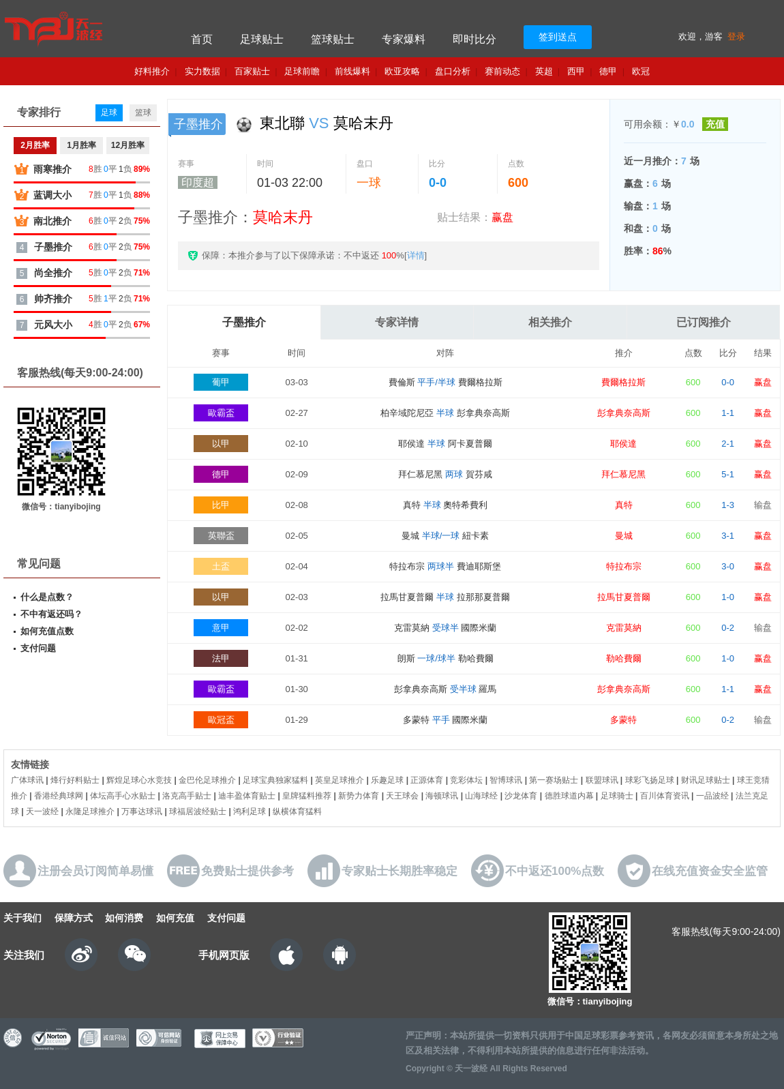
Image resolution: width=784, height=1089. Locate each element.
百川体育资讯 (664, 796)
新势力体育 (358, 796)
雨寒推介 (52, 169)
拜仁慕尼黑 (623, 474)
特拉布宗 (624, 566)
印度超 (197, 182)
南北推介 (52, 220)
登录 (736, 36)
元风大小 (53, 324)
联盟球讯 (602, 780)
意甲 (221, 628)
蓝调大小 (52, 195)
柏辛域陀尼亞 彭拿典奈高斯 (444, 413)
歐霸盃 (221, 413)
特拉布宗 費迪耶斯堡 (444, 566)
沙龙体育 (520, 796)
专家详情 (397, 322)
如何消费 (124, 917)
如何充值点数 (47, 631)
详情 (416, 255)
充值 (715, 124)
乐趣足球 (387, 780)
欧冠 (641, 71)
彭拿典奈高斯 (623, 413)
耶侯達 (623, 443)
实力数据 (202, 71)
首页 (202, 39)
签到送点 (558, 36)
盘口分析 (452, 71)
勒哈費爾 (624, 658)
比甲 (221, 505)
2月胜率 (35, 145)
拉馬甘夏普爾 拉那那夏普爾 (444, 597)
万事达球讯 (141, 811)
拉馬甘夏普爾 (623, 597)
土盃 (221, 566)
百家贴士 (252, 71)
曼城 (624, 536)
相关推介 (550, 322)
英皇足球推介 (339, 780)
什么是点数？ (47, 597)
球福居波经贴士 (197, 811)
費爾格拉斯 (623, 382)
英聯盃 (221, 536)
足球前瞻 (302, 71)
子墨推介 (244, 322)
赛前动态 (502, 71)
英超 (544, 71)
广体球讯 (27, 780)
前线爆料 (352, 71)
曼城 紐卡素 (445, 536)
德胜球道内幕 (569, 796)
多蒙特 (623, 720)
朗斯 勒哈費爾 (445, 658)
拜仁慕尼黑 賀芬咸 (445, 474)
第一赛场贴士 (553, 780)
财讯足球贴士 (705, 780)
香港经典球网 (58, 796)
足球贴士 (262, 39)
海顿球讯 (441, 796)
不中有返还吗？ (51, 614)
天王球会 (402, 796)
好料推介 (152, 71)
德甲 (608, 71)
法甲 (221, 658)
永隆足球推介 (90, 811)
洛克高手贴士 (186, 796)
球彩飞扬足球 (649, 780)
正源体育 (426, 780)
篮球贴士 (333, 39)
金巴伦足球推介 (207, 780)
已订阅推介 (703, 322)
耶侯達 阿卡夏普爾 (445, 443)
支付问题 (38, 648)
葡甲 (221, 382)
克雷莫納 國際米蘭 (445, 628)
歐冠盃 (221, 720)
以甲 (221, 443)
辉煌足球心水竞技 (139, 780)
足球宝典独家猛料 (275, 780)
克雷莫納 (624, 628)
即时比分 (474, 39)
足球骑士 (617, 796)
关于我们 (22, 917)
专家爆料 (403, 39)
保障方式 (74, 917)
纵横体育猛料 (297, 811)
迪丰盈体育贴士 (246, 796)
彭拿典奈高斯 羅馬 (445, 689)
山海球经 (481, 796)
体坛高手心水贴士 (122, 796)
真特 (624, 505)
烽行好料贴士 (75, 780)
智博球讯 (505, 780)
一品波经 (712, 796)
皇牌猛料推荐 (306, 796)
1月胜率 (81, 145)
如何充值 (175, 917)
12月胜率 (128, 145)
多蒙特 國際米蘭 (445, 720)
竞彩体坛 (466, 780)
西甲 (576, 71)
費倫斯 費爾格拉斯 (445, 382)
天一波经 (42, 811)
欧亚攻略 (402, 71)
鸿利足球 (249, 811)
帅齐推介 (53, 298)
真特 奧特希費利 (445, 505)
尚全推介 (53, 272)
